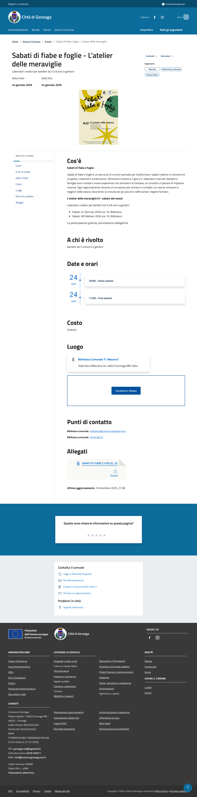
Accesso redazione (179, 791)
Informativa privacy (109, 718)
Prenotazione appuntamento (69, 712)
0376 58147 (96, 437)
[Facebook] (150, 17)
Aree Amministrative (19, 667)
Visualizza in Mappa (126, 391)
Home (15, 41)
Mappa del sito (62, 791)
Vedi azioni (168, 56)
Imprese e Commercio (65, 676)
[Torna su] (187, 788)
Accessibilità (22, 791)
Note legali (104, 723)
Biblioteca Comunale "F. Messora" (98, 359)
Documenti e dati (17, 694)
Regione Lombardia (18, 4)
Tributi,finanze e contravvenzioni (116, 672)
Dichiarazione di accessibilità (114, 729)
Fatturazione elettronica (21, 772)
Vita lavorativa (61, 671)
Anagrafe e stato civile (65, 661)
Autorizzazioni (106, 688)
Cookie (47, 791)
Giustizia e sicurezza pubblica (114, 666)
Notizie (148, 661)
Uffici (11, 672)
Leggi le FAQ (60, 723)
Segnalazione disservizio (66, 718)
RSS (10, 791)
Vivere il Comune (32, 41)
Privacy (37, 791)
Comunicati (150, 667)
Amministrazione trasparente (114, 712)
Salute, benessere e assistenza (115, 683)
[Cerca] (185, 17)
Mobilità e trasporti (64, 696)
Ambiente (104, 677)
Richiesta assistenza (64, 729)
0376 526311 (34, 753)
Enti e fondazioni (17, 678)
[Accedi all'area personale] (173, 4)
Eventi (48, 41)
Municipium (162, 791)
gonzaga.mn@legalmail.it (27, 749)
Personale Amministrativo (21, 689)
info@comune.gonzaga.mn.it (30, 757)
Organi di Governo (17, 661)
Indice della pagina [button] (24, 155)
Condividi (152, 56)
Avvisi (148, 672)
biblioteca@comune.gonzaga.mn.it (108, 431)
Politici (11, 683)
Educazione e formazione (112, 661)
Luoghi (148, 687)
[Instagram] (158, 17)
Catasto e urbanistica (65, 686)
